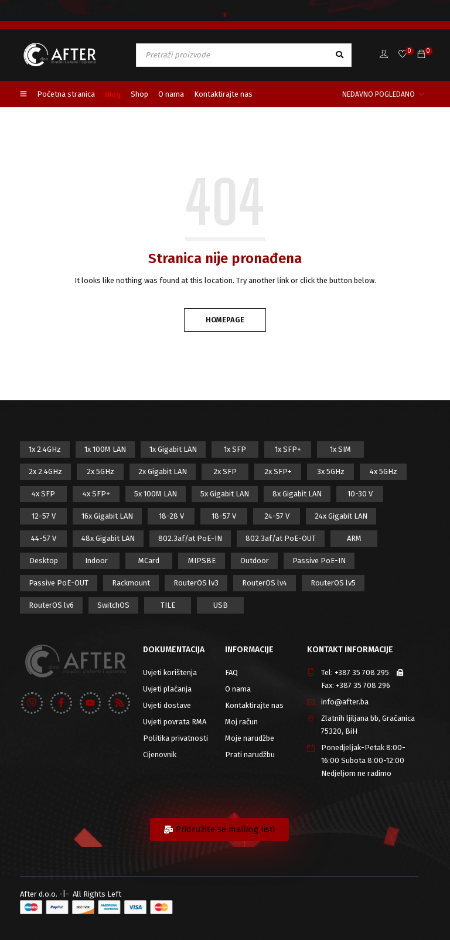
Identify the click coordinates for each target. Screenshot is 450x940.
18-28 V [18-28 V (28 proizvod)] (171, 516)
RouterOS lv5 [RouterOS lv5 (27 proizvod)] (333, 582)
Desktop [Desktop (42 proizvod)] (43, 560)
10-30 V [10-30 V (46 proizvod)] (360, 493)
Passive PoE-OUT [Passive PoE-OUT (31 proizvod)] (58, 582)
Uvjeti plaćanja (167, 688)
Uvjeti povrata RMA (174, 721)
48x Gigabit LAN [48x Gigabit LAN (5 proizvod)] (108, 538)
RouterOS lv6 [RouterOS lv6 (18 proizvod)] (51, 605)
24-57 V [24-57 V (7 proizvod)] (276, 516)
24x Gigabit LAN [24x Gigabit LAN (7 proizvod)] (341, 516)
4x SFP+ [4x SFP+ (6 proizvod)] (96, 493)
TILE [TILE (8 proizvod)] (168, 605)
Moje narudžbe (249, 738)
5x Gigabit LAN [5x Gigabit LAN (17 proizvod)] (224, 493)
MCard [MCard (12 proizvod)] (148, 560)
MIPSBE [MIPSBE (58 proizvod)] (202, 560)
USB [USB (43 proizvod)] (220, 605)
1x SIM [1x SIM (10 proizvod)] (340, 449)
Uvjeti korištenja (170, 672)
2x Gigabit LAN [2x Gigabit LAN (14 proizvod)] (162, 471)
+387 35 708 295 (362, 672)
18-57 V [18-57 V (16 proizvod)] (224, 516)
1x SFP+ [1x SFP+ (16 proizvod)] (288, 449)
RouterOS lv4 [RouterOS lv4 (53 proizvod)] (264, 582)
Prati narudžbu (250, 754)
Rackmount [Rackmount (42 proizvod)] (131, 582)
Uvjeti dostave (167, 705)
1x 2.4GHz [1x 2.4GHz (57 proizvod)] (45, 449)
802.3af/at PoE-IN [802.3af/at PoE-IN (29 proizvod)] (190, 538)
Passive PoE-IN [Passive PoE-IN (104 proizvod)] (319, 560)
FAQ (231, 672)
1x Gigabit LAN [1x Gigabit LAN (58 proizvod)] (173, 449)
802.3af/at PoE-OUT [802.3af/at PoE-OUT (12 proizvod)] (281, 538)
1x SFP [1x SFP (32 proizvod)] (235, 449)
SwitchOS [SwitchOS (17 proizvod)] (113, 605)
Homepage (225, 319)
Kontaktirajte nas (254, 705)
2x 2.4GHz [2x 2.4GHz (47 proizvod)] (45, 471)
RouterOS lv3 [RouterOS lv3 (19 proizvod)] (196, 582)
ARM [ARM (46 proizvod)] (354, 538)
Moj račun (241, 721)
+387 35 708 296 (363, 685)
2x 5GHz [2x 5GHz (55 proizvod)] (100, 471)
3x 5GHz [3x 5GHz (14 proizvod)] (331, 471)
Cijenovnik (159, 754)
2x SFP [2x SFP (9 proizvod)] (225, 471)
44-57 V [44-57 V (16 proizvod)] (43, 538)
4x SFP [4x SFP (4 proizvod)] (43, 493)
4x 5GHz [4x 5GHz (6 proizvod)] (383, 471)
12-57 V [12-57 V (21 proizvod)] (44, 516)
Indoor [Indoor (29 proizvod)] (96, 560)
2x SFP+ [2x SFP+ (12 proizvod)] (278, 471)
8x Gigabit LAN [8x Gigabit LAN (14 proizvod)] (297, 493)
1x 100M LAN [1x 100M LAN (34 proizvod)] (105, 449)
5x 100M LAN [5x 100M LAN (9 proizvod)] (155, 493)
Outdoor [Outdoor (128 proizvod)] (254, 560)
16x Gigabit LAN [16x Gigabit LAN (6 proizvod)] (107, 516)
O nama (238, 688)
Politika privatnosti (175, 738)
